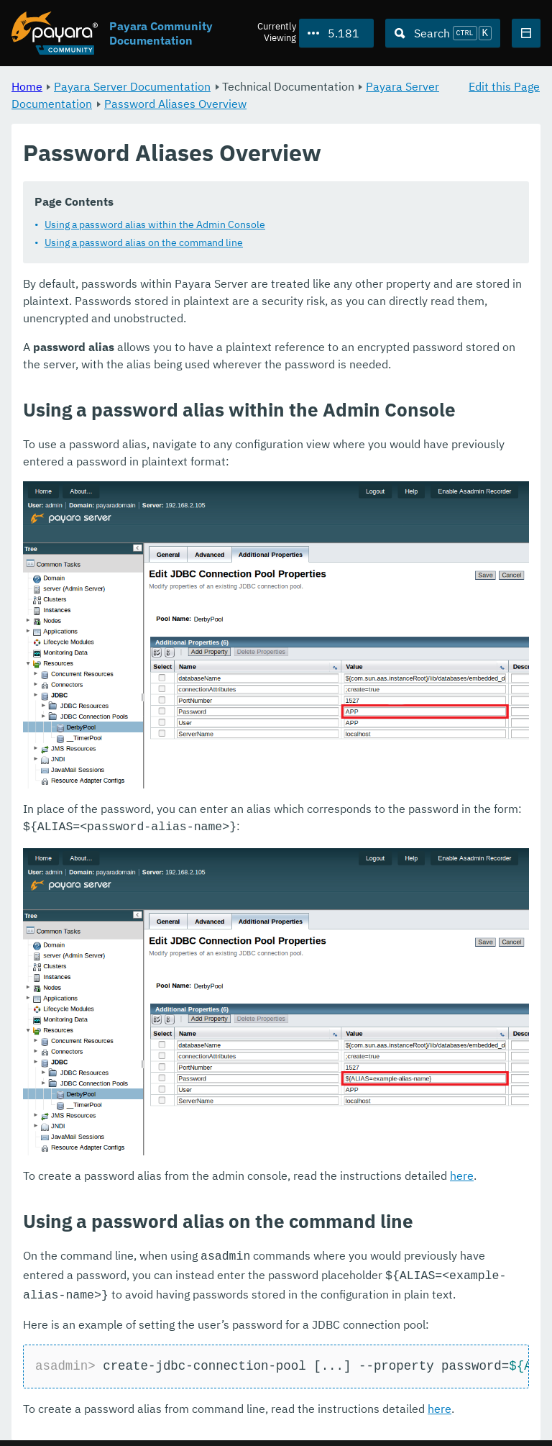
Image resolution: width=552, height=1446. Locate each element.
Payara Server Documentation (132, 86)
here (462, 1174)
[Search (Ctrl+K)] (442, 33)
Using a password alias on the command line (144, 242)
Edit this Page (504, 86)
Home (27, 86)
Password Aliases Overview (175, 103)
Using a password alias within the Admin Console (155, 224)
